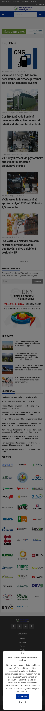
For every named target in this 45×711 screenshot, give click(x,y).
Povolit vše (22, 696)
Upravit (22, 702)
